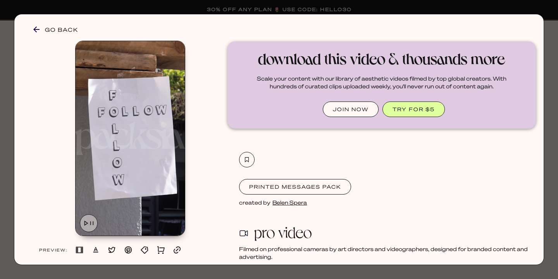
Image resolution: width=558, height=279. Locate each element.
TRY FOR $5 (414, 109)
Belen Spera (289, 202)
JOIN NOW (351, 109)
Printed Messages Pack (295, 186)
